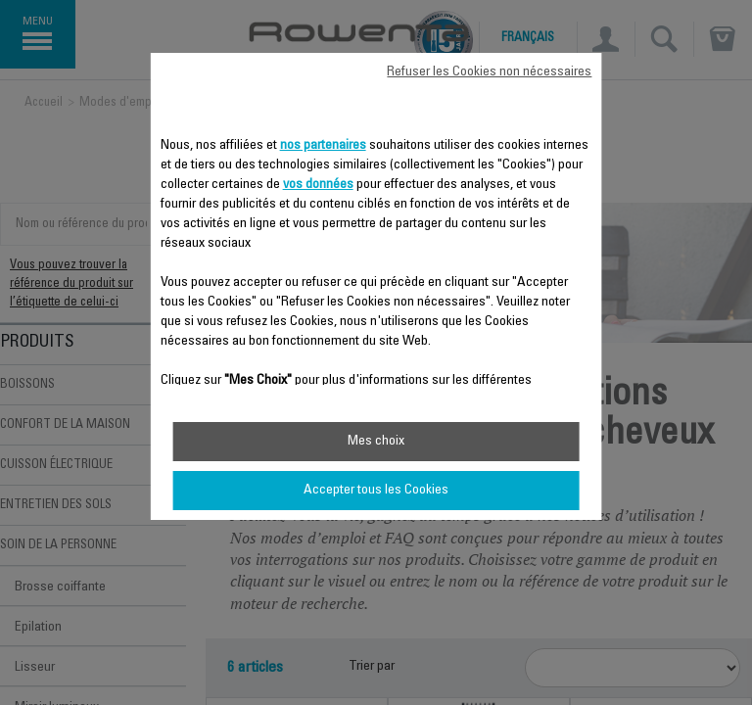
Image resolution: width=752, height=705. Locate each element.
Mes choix (376, 441)
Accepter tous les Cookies (376, 490)
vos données (318, 185)
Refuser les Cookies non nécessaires (489, 72)
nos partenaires (323, 146)
